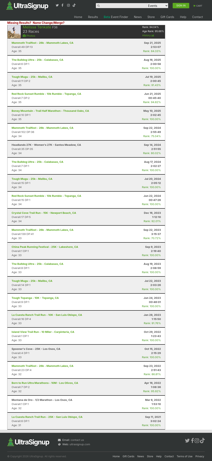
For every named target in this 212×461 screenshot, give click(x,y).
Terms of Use (185, 456)
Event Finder (116, 17)
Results (93, 17)
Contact (197, 17)
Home (78, 17)
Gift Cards (167, 17)
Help (183, 17)
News (138, 17)
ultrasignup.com (80, 444)
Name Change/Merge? (49, 22)
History (148, 35)
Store (151, 17)
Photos (29, 35)
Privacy (199, 456)
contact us (77, 440)
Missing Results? (19, 22)
